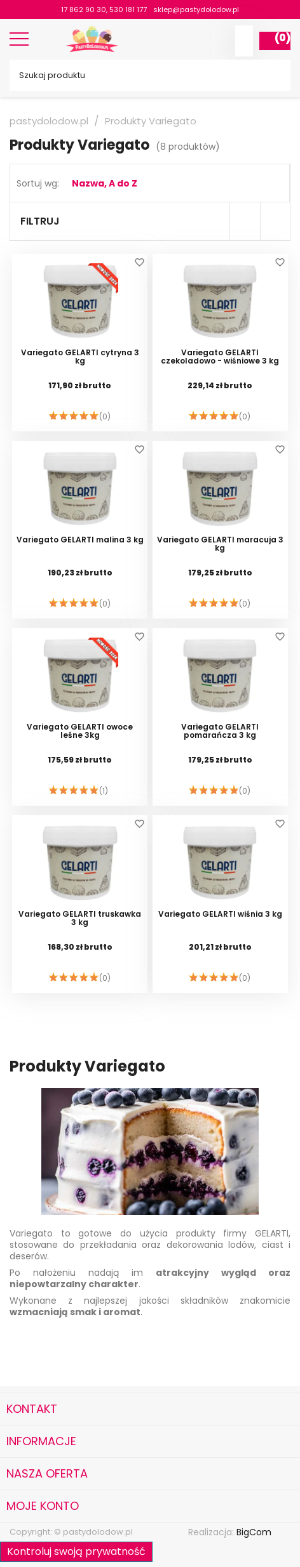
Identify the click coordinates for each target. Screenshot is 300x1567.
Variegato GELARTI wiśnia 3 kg (220, 914)
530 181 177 (128, 9)
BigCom (253, 1532)
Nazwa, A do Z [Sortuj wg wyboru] (104, 183)
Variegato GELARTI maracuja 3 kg (220, 544)
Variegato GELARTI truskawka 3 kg (79, 919)
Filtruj (40, 221)
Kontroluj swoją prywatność (76, 1551)
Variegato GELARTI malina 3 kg (80, 540)
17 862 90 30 (83, 9)
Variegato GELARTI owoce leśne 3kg (80, 731)
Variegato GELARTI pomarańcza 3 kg (220, 731)
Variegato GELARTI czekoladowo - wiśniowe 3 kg (220, 357)
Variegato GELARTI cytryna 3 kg (80, 357)
